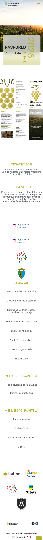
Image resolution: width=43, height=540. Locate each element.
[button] (39, 4)
